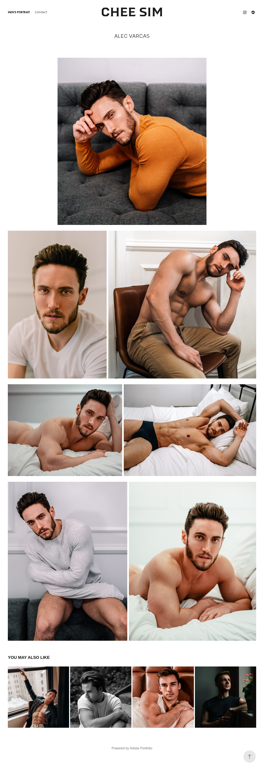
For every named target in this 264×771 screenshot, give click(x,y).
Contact (41, 12)
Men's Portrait (19, 12)
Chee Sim (132, 12)
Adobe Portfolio (141, 748)
